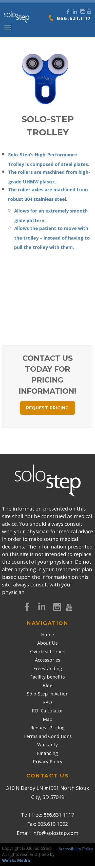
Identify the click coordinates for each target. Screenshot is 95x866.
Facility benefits (47, 677)
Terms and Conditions (47, 736)
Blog (47, 685)
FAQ (47, 702)
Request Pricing (47, 728)
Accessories (47, 660)
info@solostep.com (55, 833)
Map (47, 719)
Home (47, 634)
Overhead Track (47, 651)
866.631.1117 (74, 18)
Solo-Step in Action (47, 694)
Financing (47, 753)
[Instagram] (82, 10)
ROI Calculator (47, 711)
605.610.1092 (52, 823)
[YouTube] (89, 10)
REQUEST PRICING (47, 408)
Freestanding (47, 668)
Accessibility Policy (76, 849)
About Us (47, 643)
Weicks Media (16, 860)
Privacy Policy (47, 761)
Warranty (47, 745)
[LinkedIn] (75, 11)
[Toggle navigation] (7, 28)
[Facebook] (68, 11)
